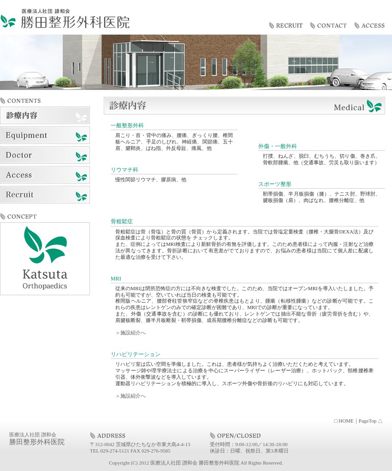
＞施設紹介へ (130, 332)
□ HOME (344, 420)
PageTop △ (371, 420)
